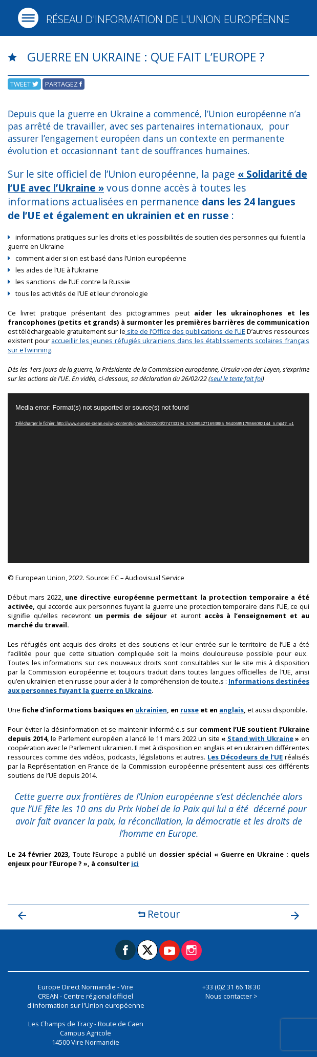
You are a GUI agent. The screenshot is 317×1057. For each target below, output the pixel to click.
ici (135, 863)
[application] (158, 478)
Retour (159, 914)
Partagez (63, 84)
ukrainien (151, 709)
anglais (231, 709)
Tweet (24, 84)
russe (189, 709)
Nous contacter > (231, 996)
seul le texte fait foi (236, 378)
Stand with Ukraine (260, 738)
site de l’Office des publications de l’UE (185, 331)
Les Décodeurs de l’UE (245, 757)
